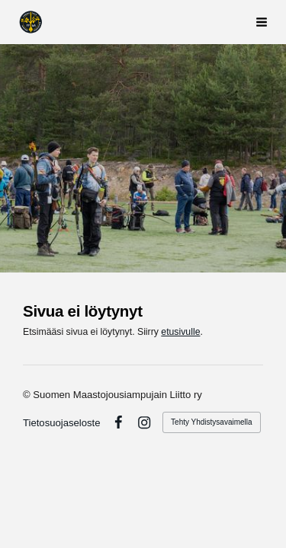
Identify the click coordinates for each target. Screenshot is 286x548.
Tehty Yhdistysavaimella (211, 422)
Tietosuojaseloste (62, 423)
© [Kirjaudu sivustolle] (28, 394)
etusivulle (180, 332)
